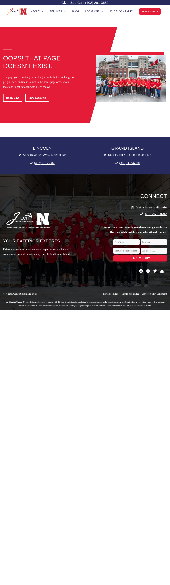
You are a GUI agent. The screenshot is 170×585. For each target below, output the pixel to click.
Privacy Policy (110, 293)
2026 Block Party (121, 11)
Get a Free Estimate (151, 207)
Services (59, 11)
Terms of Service (130, 293)
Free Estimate (150, 11)
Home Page (12, 97)
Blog (75, 11)
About (39, 11)
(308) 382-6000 (129, 163)
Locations (95, 11)
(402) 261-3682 (44, 163)
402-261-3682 (156, 214)
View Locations (37, 97)
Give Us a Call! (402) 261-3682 (84, 3)
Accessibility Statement (154, 293)
